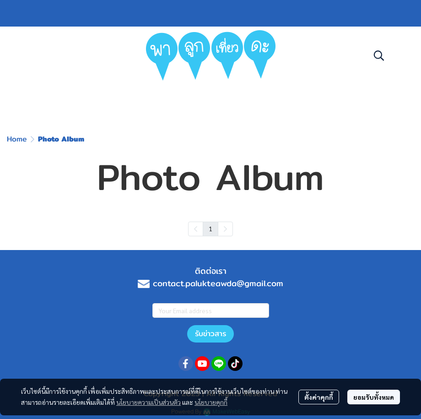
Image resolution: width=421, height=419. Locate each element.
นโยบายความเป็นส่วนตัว (148, 402)
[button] (379, 55)
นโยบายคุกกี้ (210, 402)
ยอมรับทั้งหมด (373, 397)
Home (17, 139)
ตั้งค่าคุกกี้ (318, 397)
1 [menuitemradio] (210, 228)
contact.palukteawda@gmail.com (218, 283)
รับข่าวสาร (210, 333)
